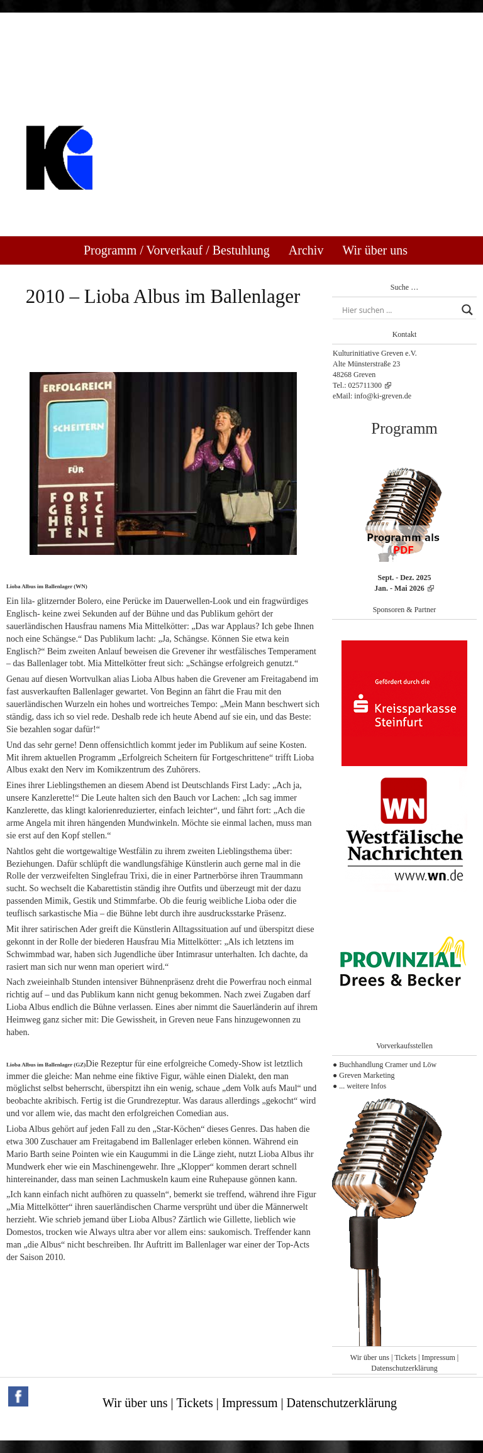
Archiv (306, 250)
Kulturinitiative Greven (151, 206)
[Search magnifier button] (467, 310)
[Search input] (398, 310)
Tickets (405, 1357)
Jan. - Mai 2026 (399, 588)
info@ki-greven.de (382, 396)
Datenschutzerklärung (404, 1368)
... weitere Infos (362, 1086)
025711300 (365, 385)
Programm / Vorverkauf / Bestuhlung (177, 250)
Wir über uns (375, 250)
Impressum (438, 1357)
